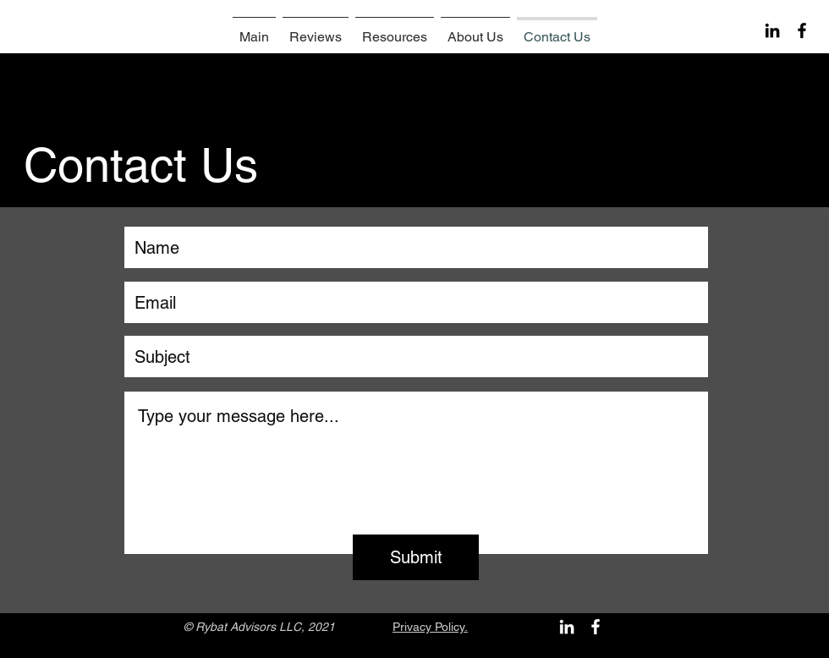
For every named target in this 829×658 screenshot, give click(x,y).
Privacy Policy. (430, 626)
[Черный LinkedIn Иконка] (772, 30)
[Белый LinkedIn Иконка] (567, 627)
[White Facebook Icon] (595, 627)
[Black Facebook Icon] (802, 30)
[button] (394, 29)
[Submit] (416, 557)
